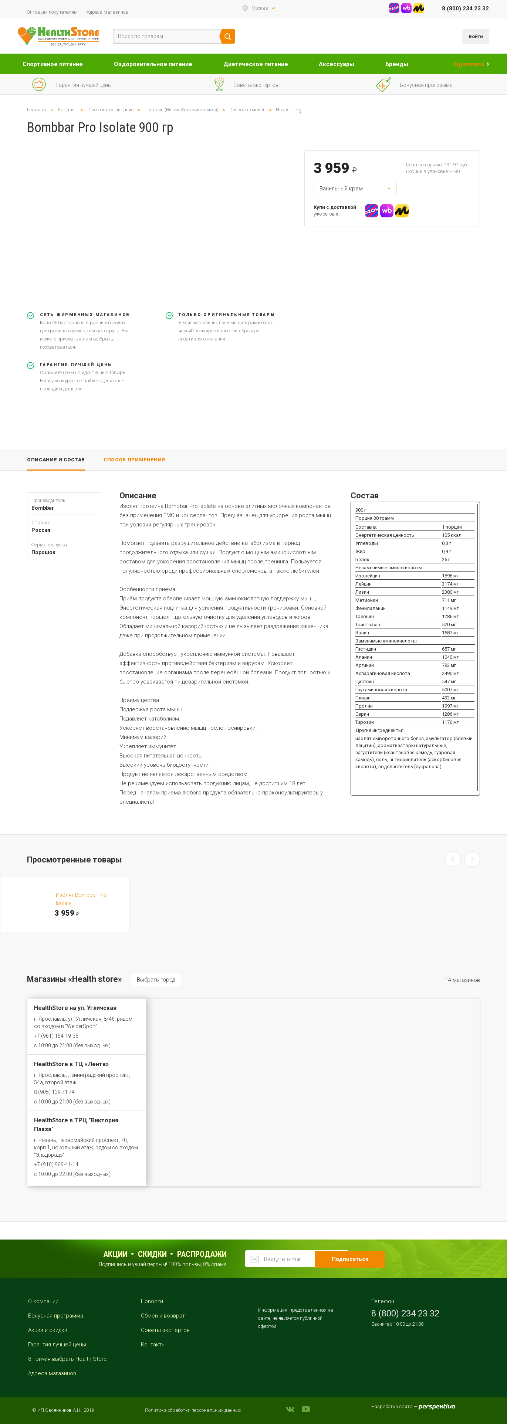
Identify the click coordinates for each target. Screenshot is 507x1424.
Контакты (153, 1344)
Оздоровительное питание (153, 64)
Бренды (396, 64)
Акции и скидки (47, 1330)
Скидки (152, 1254)
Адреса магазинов (107, 12)
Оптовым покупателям (52, 12)
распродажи (202, 1254)
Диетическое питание (255, 64)
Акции (115, 1254)
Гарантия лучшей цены (57, 1344)
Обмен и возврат (163, 1315)
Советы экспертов (165, 1330)
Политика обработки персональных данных (193, 1410)
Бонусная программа (55, 1315)
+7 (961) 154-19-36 (56, 1036)
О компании (43, 1301)
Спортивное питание (53, 64)
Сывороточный (247, 109)
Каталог (67, 109)
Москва (259, 8)
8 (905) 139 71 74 (54, 1092)
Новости (152, 1301)
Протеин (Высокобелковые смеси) (182, 109)
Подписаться (359, 1258)
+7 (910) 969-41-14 (56, 1164)
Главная (36, 109)
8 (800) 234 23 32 (465, 8)
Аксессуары (336, 64)
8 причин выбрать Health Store (67, 1359)
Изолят (284, 109)
